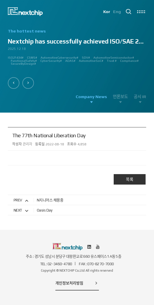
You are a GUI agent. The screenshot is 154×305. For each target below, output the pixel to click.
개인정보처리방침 (77, 283)
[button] (13, 83)
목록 (129, 179)
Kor (106, 12)
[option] (77, 49)
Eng (117, 12)
